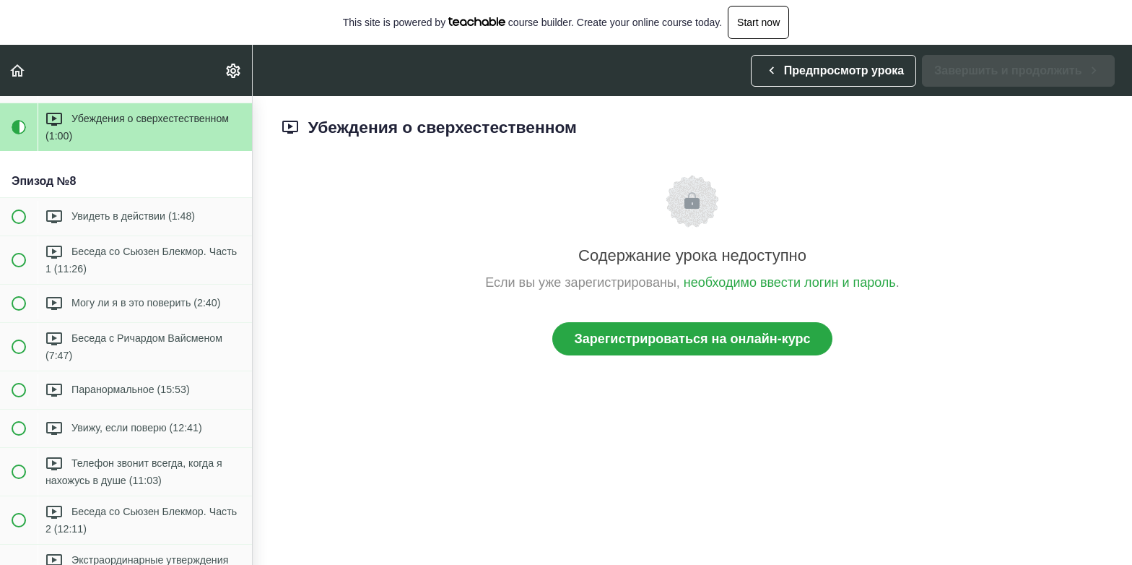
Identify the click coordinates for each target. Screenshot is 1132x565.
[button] (18, 70)
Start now (758, 22)
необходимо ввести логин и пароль (790, 282)
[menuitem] (234, 70)
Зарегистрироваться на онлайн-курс (693, 339)
